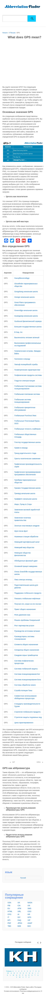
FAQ (19, 920)
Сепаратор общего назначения (26, 650)
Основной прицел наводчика (25, 566)
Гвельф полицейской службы (26, 364)
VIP (29, 920)
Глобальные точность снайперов (27, 429)
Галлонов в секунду (22, 359)
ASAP (30, 923)
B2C (29, 926)
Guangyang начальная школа (26, 316)
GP (13, 762)
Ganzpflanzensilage (21, 278)
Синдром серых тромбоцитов (26, 655)
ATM (19, 908)
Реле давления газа (22, 615)
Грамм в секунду (21, 448)
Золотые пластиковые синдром (26, 526)
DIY (19, 917)
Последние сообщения (23, 942)
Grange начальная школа (24, 297)
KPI (9, 920)
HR (29, 914)
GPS (29, 917)
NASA (30, 903)
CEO (29, 911)
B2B (19, 926)
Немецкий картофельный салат (26, 542)
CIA (19, 905)
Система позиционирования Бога (27, 680)
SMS (29, 908)
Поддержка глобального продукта (27, 593)
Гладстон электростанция (24, 381)
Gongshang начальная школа (26, 292)
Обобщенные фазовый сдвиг (26, 561)
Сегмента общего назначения (26, 644)
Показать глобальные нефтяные (27, 599)
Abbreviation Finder (19, 987)
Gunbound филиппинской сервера (27, 321)
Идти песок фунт (21, 531)
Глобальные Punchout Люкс (25, 416)
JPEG (20, 923)
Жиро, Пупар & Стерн (23, 504)
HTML (10, 911)
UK (19, 903)
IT (8, 917)
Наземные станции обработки (26, 537)
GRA (39, 762)
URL (19, 911)
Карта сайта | (30, 987)
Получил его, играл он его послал (27, 604)
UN (29, 905)
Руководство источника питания (27, 631)
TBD (9, 926)
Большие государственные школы (28, 327)
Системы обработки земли (25, 685)
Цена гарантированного (23, 723)
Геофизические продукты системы (28, 375)
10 (8, 973)
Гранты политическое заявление (27, 459)
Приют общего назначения (25, 609)
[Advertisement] (23, 63)
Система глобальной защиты (26, 669)
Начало (5, 33)
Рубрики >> (10, 971)
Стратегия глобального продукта (27, 712)
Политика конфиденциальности (30, 991)
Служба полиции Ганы (23, 690)
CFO (9, 914)
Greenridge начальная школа (25, 310)
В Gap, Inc (18, 332)
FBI (9, 905)
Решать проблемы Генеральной (27, 620)
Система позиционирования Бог (27, 674)
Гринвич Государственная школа (27, 488)
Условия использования (11, 991)
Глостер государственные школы (27, 442)
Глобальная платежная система (27, 394)
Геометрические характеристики (27, 370)
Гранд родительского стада (25, 453)
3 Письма (12, 33)
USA (9, 903)
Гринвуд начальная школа (24, 493)
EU (9, 908)
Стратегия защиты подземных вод (28, 717)
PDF (9, 923)
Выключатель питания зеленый (26, 338)
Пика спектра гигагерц (23, 580)
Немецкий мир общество (24, 547)
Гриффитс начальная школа (25, 499)
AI (18, 914)
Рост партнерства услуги (24, 626)
